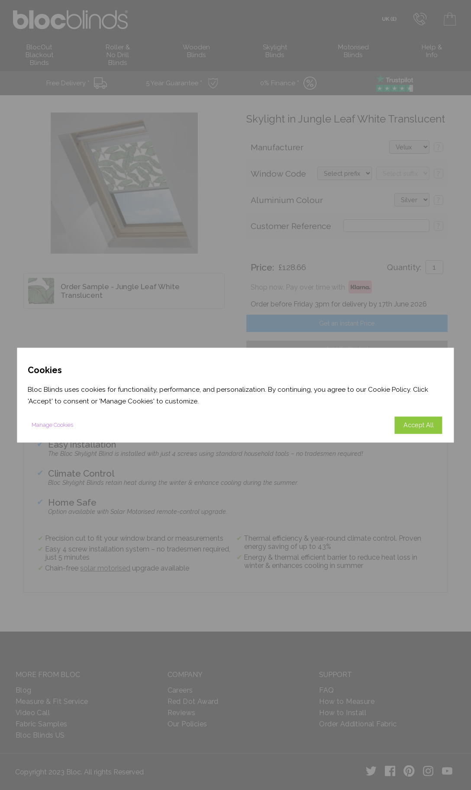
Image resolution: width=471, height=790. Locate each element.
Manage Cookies (52, 425)
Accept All (418, 425)
